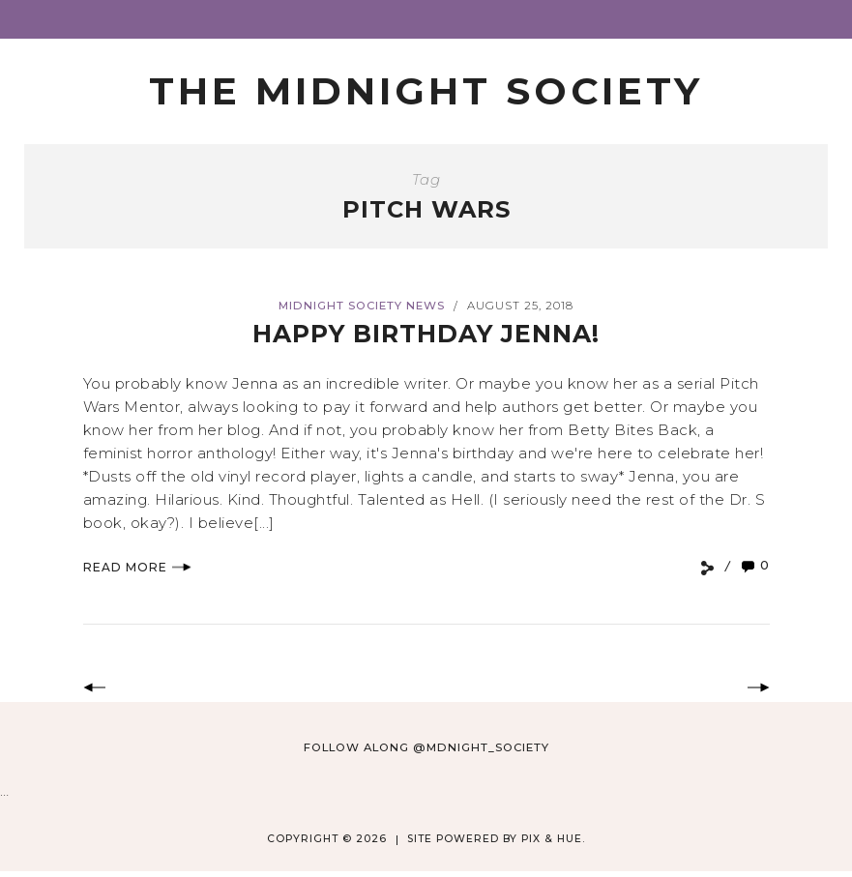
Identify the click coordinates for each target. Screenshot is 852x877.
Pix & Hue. (553, 839)
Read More (137, 567)
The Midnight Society (426, 91)
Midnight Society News (362, 305)
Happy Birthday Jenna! (426, 333)
